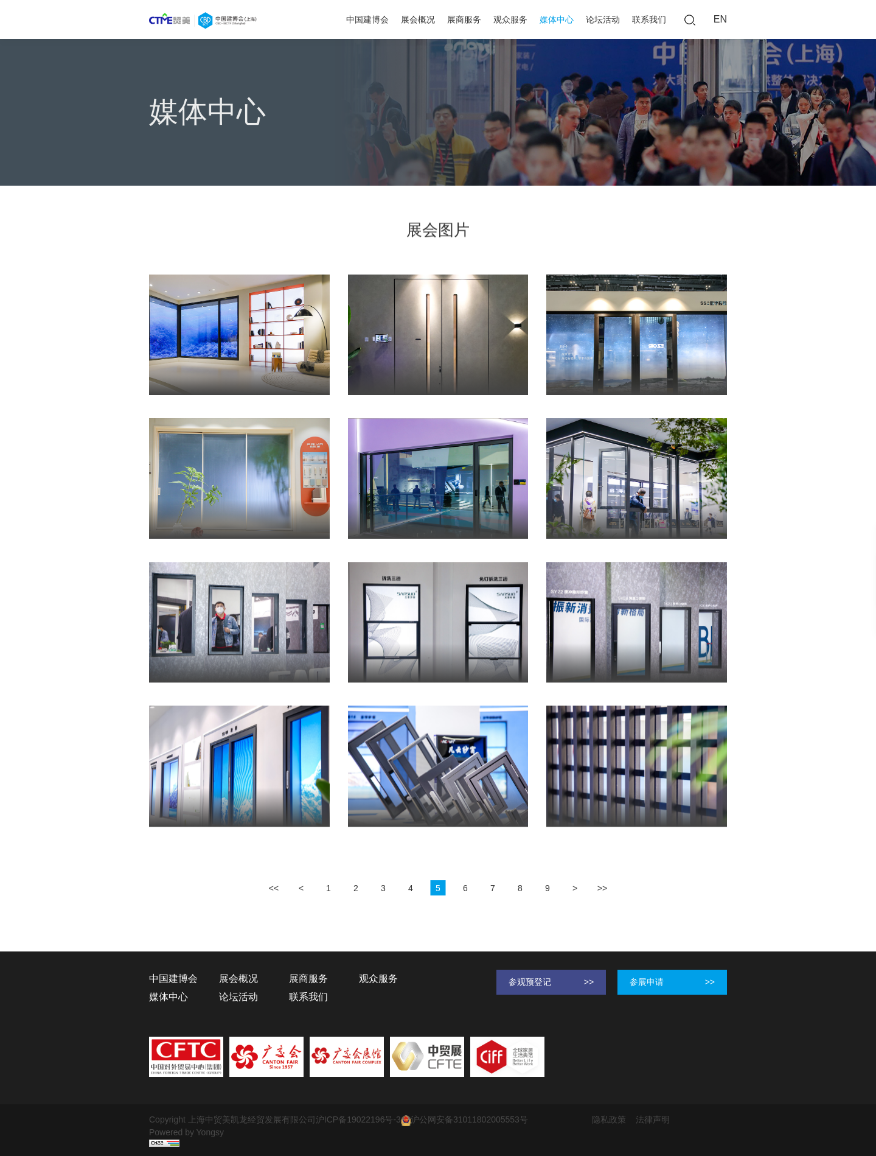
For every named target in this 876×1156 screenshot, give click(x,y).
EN (720, 19)
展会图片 (239, 169)
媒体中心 (557, 19)
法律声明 (653, 1119)
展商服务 (464, 19)
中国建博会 (367, 19)
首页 (157, 169)
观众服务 (510, 19)
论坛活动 (603, 19)
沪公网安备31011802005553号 (464, 1120)
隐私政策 (609, 1119)
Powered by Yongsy (186, 1132)
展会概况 (418, 19)
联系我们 (649, 19)
